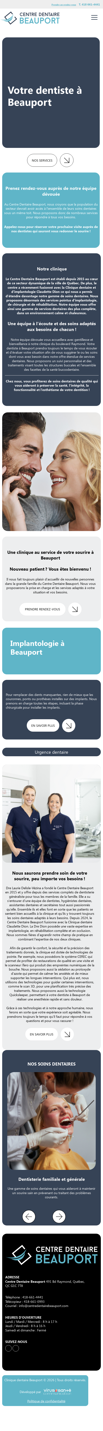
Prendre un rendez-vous (64, 4)
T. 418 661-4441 (89, 4)
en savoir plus (43, 725)
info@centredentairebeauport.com (43, 1306)
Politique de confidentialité (46, 1401)
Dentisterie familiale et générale (51, 1179)
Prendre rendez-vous (42, 609)
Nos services (42, 160)
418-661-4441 (32, 1297)
